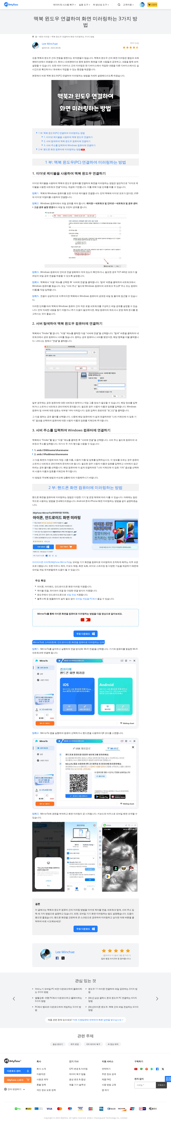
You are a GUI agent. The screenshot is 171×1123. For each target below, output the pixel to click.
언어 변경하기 (14, 1089)
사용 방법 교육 (109, 1084)
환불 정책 (41, 1084)
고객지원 (127, 4)
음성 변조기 (58, 1044)
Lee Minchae (50, 44)
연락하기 (106, 1068)
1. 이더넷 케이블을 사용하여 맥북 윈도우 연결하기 (68, 137)
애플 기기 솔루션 (77, 1084)
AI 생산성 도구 (100, 4)
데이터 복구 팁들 (77, 1074)
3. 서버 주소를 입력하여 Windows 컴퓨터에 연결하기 (70, 145)
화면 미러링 (44, 36)
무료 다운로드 (85, 633)
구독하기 (161, 1085)
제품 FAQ (106, 1079)
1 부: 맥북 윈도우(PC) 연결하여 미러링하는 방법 (61, 133)
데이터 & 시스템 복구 (63, 4)
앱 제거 (105, 1090)
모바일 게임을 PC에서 (86, 598)
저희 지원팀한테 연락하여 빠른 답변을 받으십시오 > (98, 1019)
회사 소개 (41, 1068)
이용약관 (41, 1074)
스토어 (152, 4)
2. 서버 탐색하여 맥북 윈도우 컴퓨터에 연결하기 (67, 141)
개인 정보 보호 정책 (46, 1090)
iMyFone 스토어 (15, 1079)
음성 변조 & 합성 (77, 1079)
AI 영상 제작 (113, 1044)
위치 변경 (75, 1044)
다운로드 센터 (14, 1070)
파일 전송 (71, 594)
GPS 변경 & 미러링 (78, 1068)
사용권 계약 (42, 1079)
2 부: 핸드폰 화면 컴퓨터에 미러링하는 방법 (61, 149)
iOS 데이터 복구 (93, 1044)
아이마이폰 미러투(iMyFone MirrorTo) (51, 562)
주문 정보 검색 (109, 1074)
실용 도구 (83, 4)
